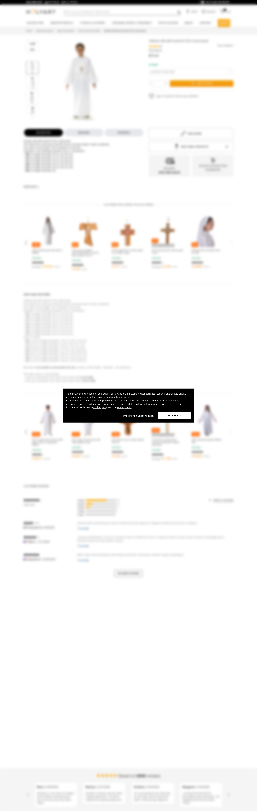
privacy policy (124, 407)
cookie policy (100, 407)
